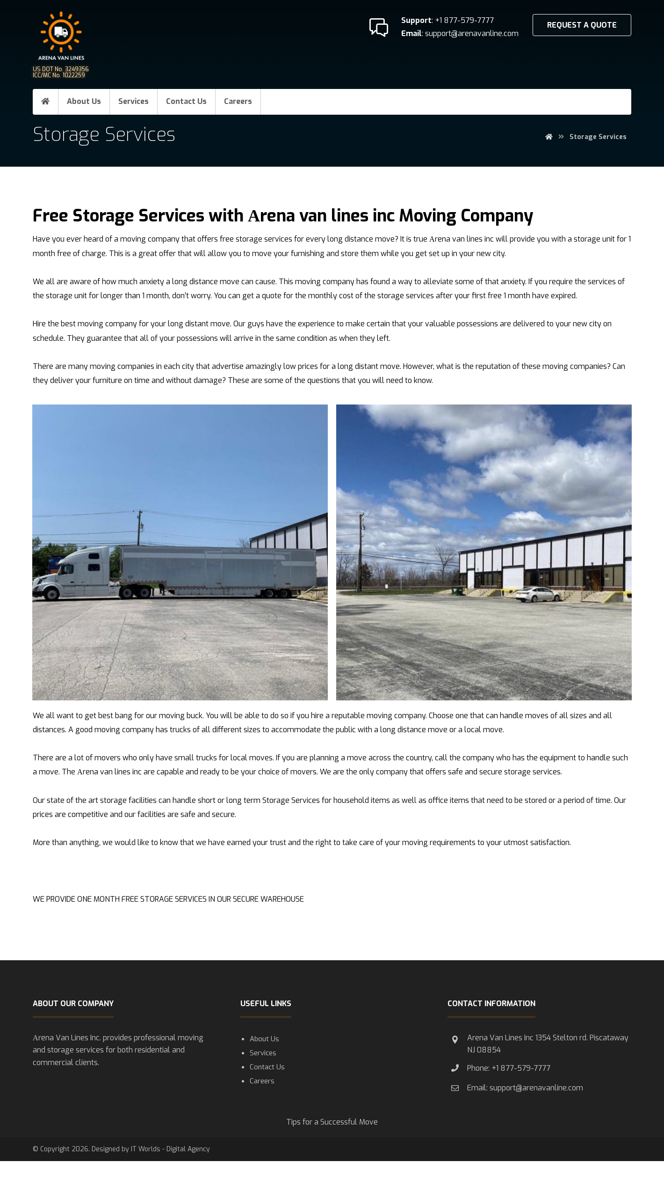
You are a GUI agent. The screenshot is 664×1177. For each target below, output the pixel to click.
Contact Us (267, 1084)
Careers (262, 1099)
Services (263, 1069)
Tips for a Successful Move (332, 1136)
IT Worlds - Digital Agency (170, 1165)
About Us (264, 1054)
